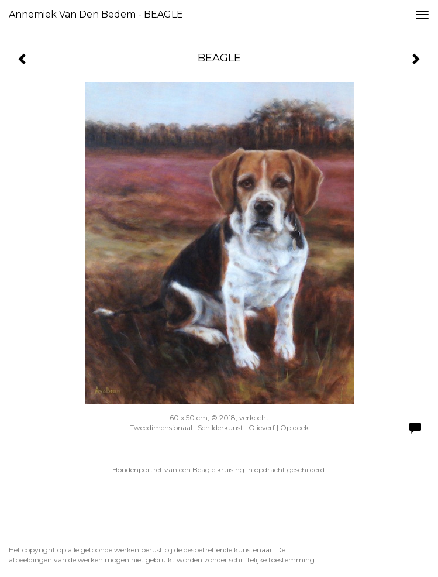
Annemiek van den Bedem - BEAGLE (96, 14)
